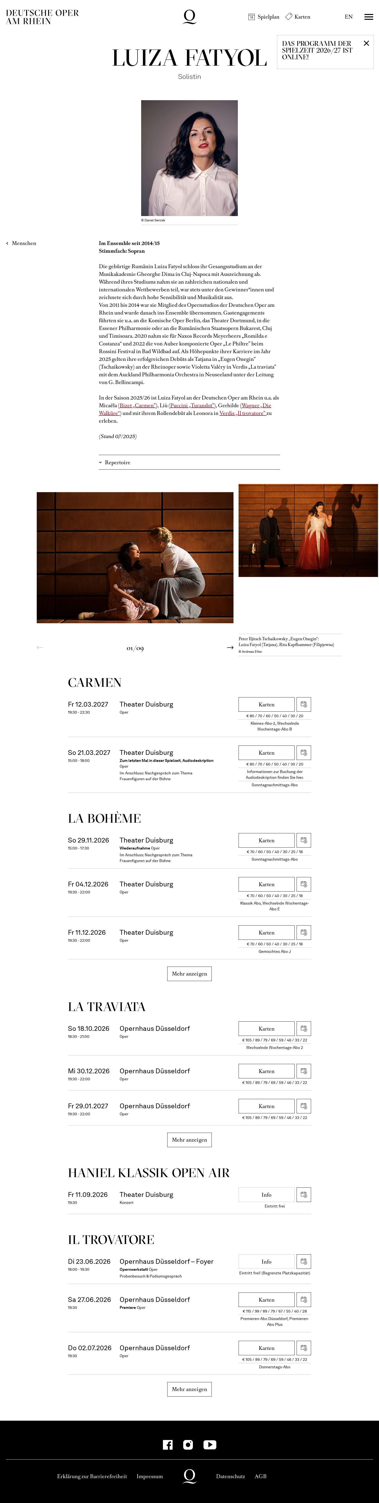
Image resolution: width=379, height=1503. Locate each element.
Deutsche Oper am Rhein (42, 17)
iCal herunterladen (304, 704)
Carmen (95, 682)
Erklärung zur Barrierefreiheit (92, 1476)
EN (349, 16)
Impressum (150, 1476)
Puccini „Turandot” (192, 405)
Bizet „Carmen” (138, 405)
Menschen (24, 243)
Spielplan (268, 16)
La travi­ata (107, 1006)
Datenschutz (230, 1476)
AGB (261, 1476)
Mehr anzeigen (189, 973)
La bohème (104, 818)
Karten (302, 16)
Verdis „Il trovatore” (242, 413)
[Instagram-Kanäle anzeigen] (188, 1445)
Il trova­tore (111, 1239)
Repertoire (117, 462)
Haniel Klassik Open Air (149, 1172)
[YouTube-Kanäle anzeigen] (210, 1445)
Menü (368, 17)
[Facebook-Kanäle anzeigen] (168, 1445)
